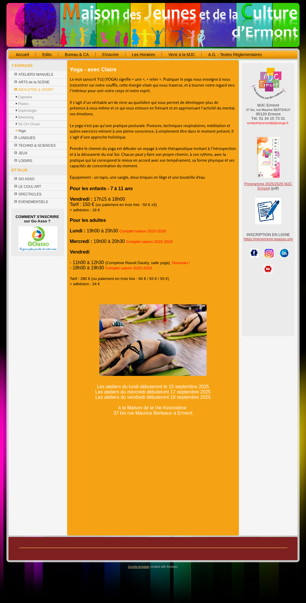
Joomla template (138, 566)
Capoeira (25, 97)
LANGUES (26, 138)
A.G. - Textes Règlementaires (235, 54)
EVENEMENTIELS (33, 202)
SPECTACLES (29, 194)
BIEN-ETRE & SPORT (36, 90)
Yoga (22, 131)
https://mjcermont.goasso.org (268, 239)
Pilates (23, 104)
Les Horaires (143, 54)
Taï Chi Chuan (29, 124)
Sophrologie (27, 111)
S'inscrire (110, 54)
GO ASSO (26, 179)
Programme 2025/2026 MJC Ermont (268, 186)
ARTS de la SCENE (34, 82)
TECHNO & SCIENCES (37, 145)
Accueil (22, 54)
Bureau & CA (77, 54)
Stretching (26, 117)
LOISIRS (25, 161)
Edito (47, 54)
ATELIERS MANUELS (35, 74)
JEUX (23, 153)
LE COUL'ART (29, 187)
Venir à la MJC (181, 54)
